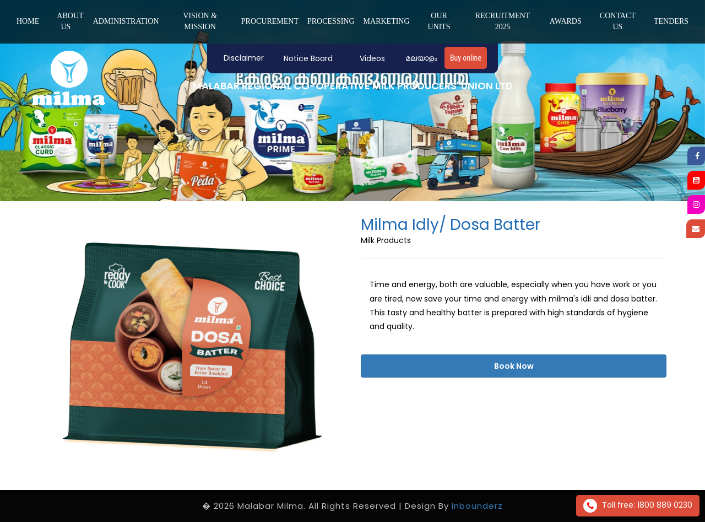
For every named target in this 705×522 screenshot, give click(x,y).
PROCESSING (331, 21)
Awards (566, 21)
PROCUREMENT (270, 21)
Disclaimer (244, 57)
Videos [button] (372, 58)
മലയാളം (421, 57)
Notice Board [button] (308, 58)
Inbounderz (477, 506)
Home (28, 21)
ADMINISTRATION (126, 21)
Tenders (671, 21)
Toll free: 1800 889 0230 (637, 506)
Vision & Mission (200, 21)
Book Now (514, 366)
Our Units (438, 21)
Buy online (465, 57)
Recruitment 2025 (502, 21)
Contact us (618, 21)
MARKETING (387, 21)
